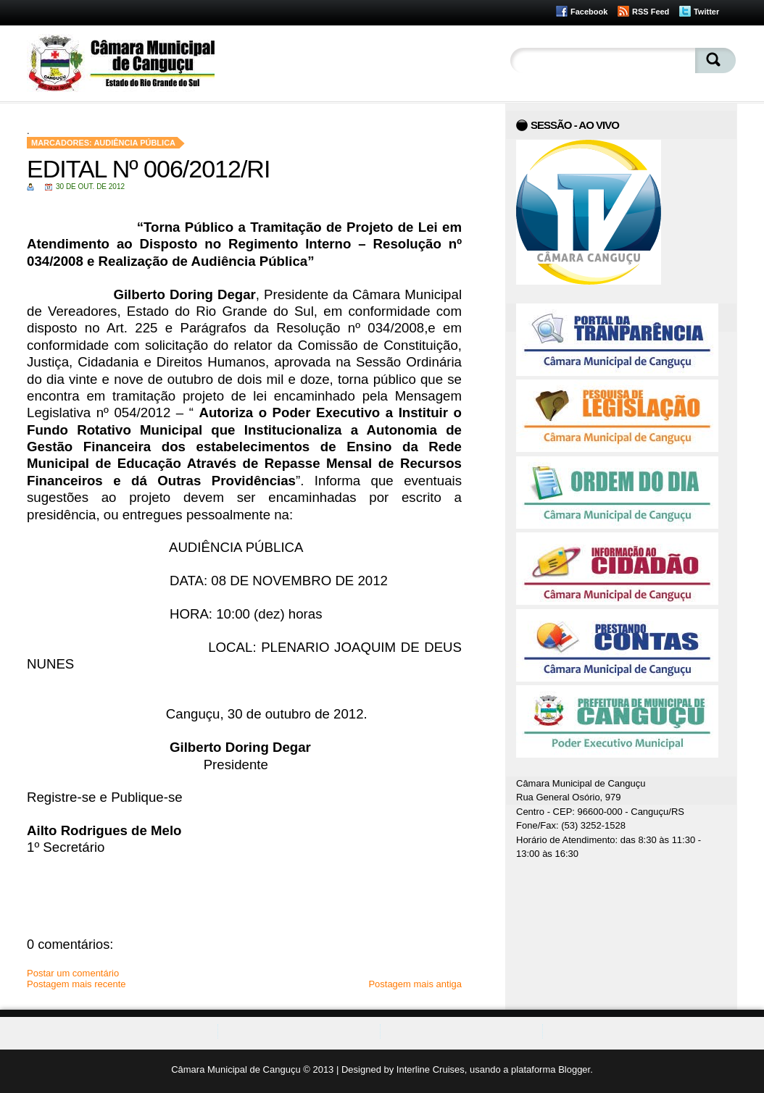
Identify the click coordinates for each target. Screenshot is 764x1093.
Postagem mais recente (76, 984)
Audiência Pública (134, 142)
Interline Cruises (430, 1069)
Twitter (706, 11)
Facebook (588, 11)
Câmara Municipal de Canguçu (235, 1069)
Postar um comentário (73, 973)
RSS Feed (650, 11)
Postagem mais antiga (415, 984)
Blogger (574, 1069)
